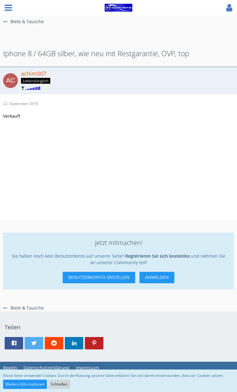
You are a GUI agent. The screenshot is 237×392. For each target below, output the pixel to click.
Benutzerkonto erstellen (99, 277)
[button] (8, 8)
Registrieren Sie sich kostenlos (157, 256)
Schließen (59, 384)
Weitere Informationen (25, 384)
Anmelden (157, 277)
